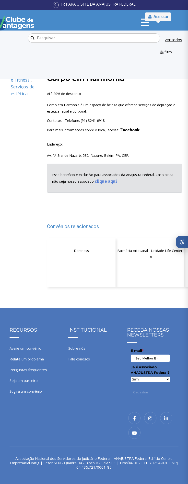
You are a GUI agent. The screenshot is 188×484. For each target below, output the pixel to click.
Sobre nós (76, 348)
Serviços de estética (23, 90)
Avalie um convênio (25, 348)
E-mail (137, 350)
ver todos (173, 40)
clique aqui (106, 181)
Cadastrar (140, 392)
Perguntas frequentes (28, 369)
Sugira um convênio (26, 391)
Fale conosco (79, 359)
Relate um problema (27, 359)
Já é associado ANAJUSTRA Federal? (150, 370)
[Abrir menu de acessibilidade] (182, 242)
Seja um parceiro (24, 380)
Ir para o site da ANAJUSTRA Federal (98, 4)
